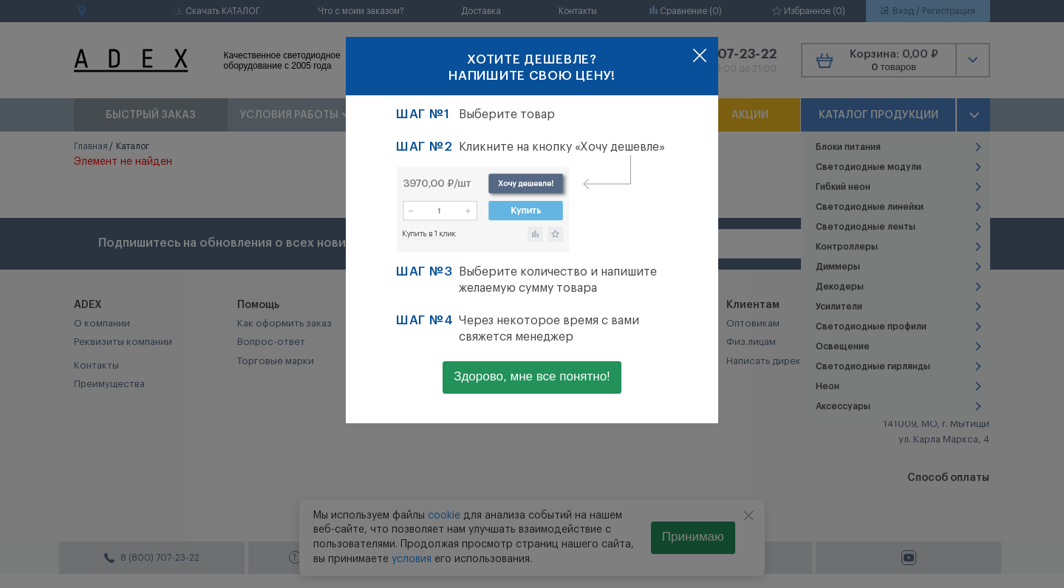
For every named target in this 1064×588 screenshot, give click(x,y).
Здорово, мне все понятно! (532, 376)
